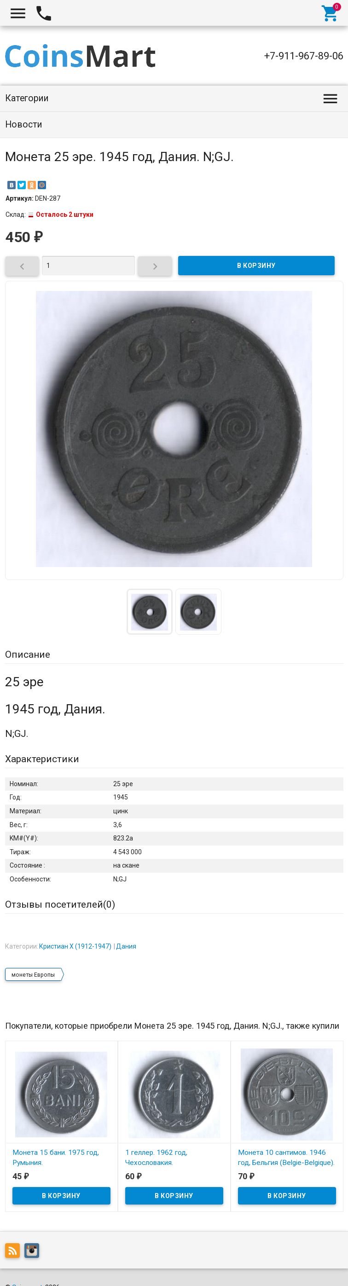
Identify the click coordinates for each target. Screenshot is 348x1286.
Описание (27, 654)
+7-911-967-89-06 (303, 56)
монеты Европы (33, 955)
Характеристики (42, 759)
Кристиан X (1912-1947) (75, 927)
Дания (126, 927)
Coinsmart (27, 1268)
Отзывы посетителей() (60, 904)
